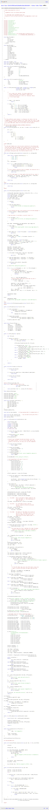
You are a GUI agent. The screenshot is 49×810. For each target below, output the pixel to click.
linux (6, 5)
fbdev (41, 5)
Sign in (47, 1)
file (24, 8)
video (37, 5)
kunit (2, 5)
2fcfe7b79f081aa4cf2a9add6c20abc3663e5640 (19, 5)
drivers (33, 5)
